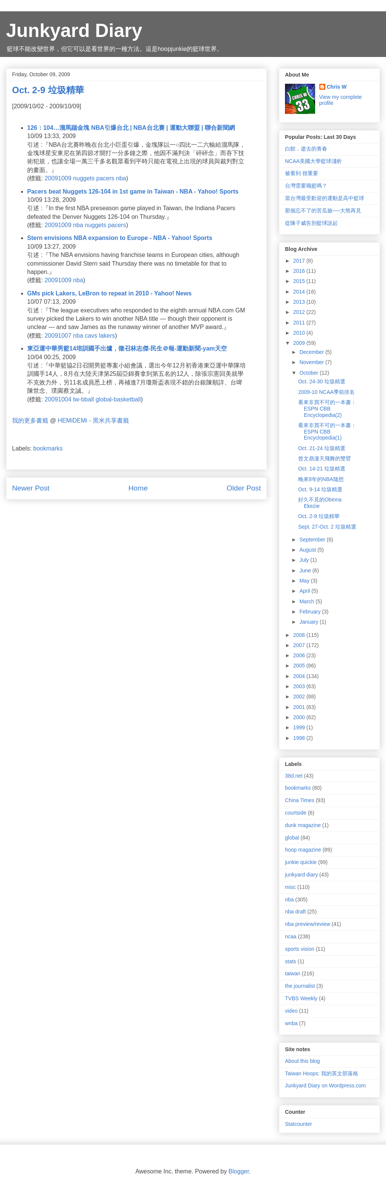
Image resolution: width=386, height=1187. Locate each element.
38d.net (294, 776)
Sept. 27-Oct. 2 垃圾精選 (327, 527)
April (305, 591)
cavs (91, 335)
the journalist (300, 986)
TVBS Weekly (301, 998)
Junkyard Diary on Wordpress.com (325, 1085)
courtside (295, 813)
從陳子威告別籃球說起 (311, 223)
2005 (299, 666)
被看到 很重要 (301, 173)
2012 (299, 312)
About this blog (302, 1061)
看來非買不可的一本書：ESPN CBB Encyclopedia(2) (327, 408)
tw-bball (83, 399)
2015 (299, 281)
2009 (299, 343)
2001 (299, 707)
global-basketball (118, 399)
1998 (299, 738)
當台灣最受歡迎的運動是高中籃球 (324, 198)
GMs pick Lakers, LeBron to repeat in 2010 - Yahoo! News (109, 293)
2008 (299, 635)
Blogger (238, 1171)
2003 (299, 686)
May (305, 581)
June (305, 570)
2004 (299, 676)
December (312, 352)
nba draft (295, 912)
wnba (291, 1023)
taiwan (292, 973)
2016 (299, 271)
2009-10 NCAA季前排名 (326, 392)
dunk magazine (303, 825)
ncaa (290, 936)
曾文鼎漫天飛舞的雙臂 (324, 458)
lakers (107, 335)
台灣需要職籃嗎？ (306, 186)
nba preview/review (307, 924)
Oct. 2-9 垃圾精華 (319, 516)
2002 (299, 696)
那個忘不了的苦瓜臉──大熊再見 (323, 211)
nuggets (84, 178)
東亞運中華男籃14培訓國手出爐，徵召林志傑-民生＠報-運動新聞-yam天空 (127, 348)
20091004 (57, 399)
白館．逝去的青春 (306, 149)
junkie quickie (301, 862)
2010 (299, 333)
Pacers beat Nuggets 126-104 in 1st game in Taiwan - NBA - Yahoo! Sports (133, 191)
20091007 (57, 335)
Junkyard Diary (74, 30)
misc (290, 887)
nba (121, 178)
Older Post (244, 488)
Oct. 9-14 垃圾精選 (320, 489)
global (292, 838)
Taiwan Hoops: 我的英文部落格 (321, 1073)
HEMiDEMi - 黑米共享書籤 (93, 420)
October (309, 373)
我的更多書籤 (30, 420)
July (304, 560)
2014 (299, 292)
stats (290, 961)
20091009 (57, 178)
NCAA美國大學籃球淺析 (313, 161)
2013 (299, 302)
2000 (299, 717)
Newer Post (30, 488)
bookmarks (48, 448)
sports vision (299, 949)
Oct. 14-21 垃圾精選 (321, 469)
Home (138, 488)
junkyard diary (301, 875)
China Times (299, 800)
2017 (299, 261)
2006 (299, 655)
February (310, 612)
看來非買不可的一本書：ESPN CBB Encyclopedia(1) (327, 431)
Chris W (337, 87)
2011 (299, 323)
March (307, 601)
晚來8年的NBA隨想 (321, 479)
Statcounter (298, 1124)
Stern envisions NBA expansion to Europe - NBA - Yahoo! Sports (119, 238)
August (308, 550)
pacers (105, 178)
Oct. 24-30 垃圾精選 (321, 381)
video (291, 1011)
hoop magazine (303, 850)
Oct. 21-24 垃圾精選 (321, 448)
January (309, 622)
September (312, 540)
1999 (299, 727)
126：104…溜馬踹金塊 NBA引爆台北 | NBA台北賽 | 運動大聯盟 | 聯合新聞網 (131, 128)
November (312, 362)
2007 (299, 645)
